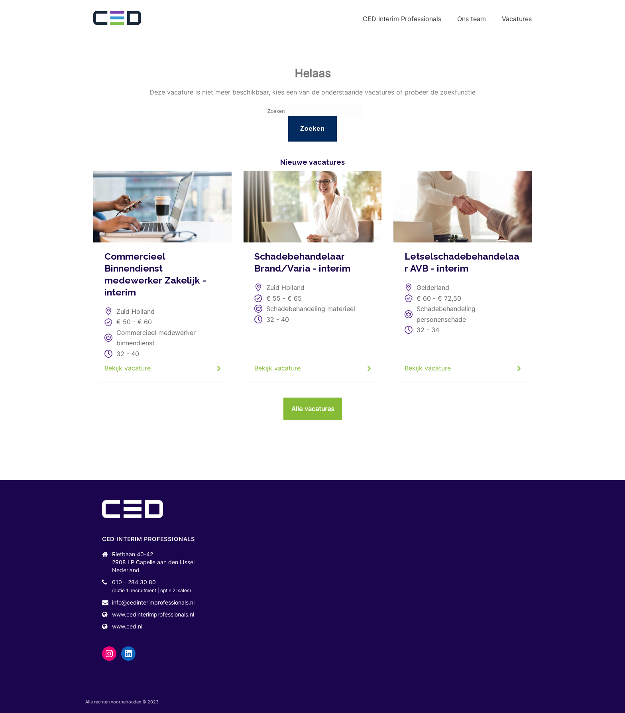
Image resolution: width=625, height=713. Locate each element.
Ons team (471, 19)
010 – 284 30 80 (134, 582)
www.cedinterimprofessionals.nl (153, 614)
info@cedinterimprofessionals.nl (153, 602)
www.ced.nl (127, 626)
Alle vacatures (312, 409)
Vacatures (517, 19)
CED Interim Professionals (402, 19)
